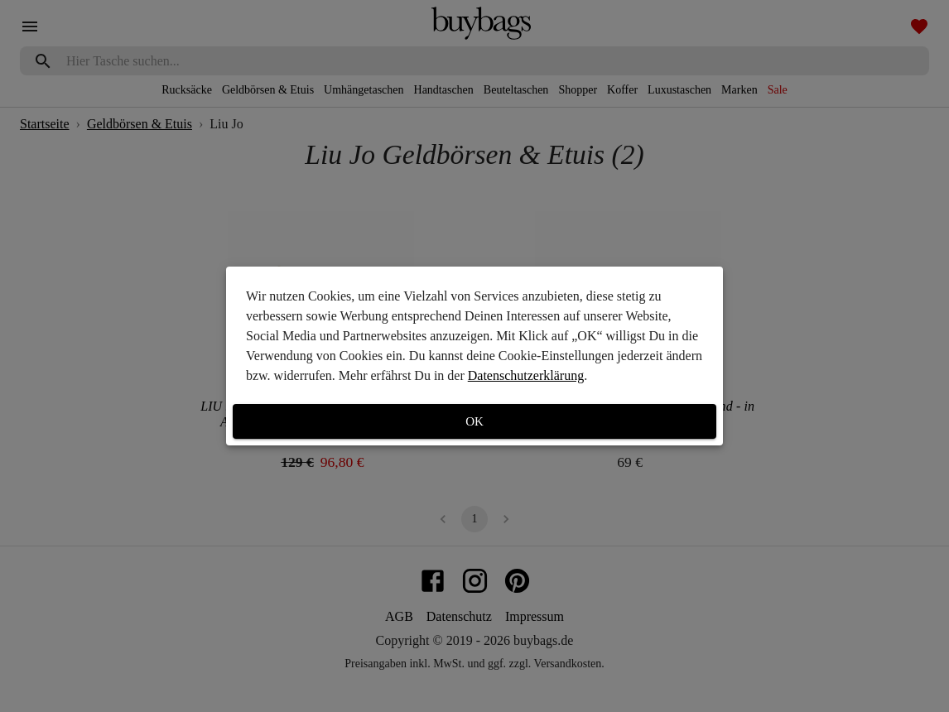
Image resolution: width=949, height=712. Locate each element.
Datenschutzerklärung (526, 375)
